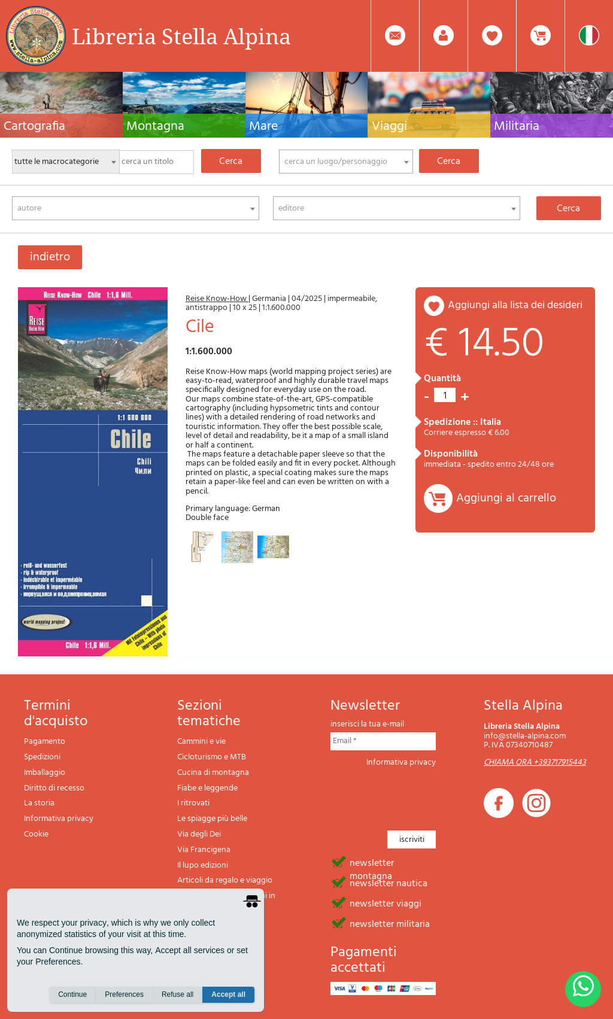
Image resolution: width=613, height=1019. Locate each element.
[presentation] (421, 795)
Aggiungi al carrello (506, 498)
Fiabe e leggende (207, 788)
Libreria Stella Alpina (181, 36)
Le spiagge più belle (212, 819)
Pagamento (44, 741)
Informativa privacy (58, 819)
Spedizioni (42, 757)
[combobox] (346, 162)
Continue (72, 995)
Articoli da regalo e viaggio (224, 880)
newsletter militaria (390, 923)
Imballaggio (44, 772)
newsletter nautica (388, 882)
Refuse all (177, 995)
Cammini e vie (201, 741)
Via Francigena (203, 850)
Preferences (124, 995)
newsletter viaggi (385, 903)
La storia (39, 803)
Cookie (36, 834)
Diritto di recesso (54, 788)
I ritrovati (193, 803)
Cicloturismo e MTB (211, 757)
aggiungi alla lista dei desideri (515, 305)
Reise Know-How (217, 299)
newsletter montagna (372, 862)
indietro (50, 257)
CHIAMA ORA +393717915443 (535, 762)
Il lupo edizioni (202, 865)
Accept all (228, 995)
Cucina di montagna (213, 772)
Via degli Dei (199, 834)
